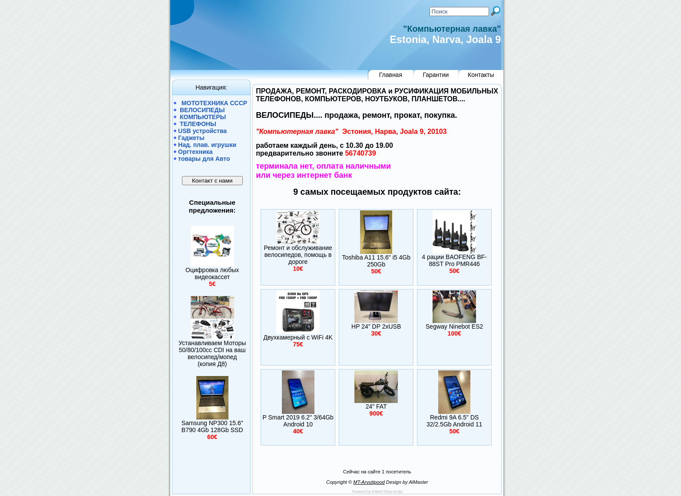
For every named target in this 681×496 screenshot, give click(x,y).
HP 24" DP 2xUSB (376, 326)
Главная (390, 74)
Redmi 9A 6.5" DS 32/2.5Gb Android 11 (454, 421)
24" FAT (376, 406)
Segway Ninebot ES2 (454, 326)
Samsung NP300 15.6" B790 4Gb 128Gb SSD (212, 426)
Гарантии (436, 74)
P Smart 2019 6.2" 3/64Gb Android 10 (297, 421)
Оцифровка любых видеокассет (212, 273)
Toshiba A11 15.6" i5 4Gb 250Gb (376, 261)
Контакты (481, 74)
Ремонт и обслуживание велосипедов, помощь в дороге (298, 254)
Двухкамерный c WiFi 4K (297, 337)
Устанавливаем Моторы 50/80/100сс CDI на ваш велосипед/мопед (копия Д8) (212, 353)
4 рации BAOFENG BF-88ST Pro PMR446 (454, 260)
